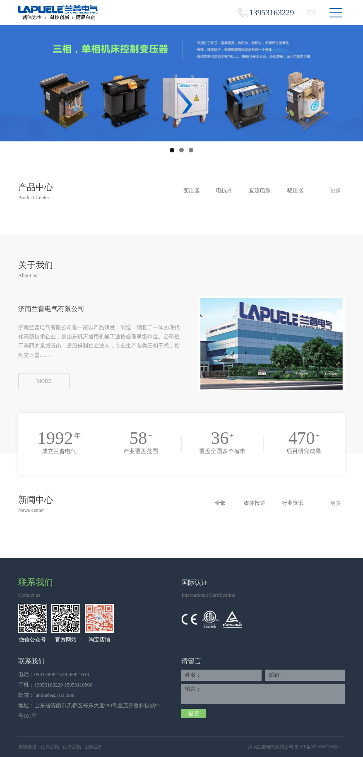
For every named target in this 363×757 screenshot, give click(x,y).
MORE (43, 381)
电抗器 (224, 190)
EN (311, 12)
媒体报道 (254, 503)
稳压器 (295, 190)
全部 (220, 503)
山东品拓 (50, 746)
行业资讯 (292, 503)
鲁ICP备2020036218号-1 (318, 746)
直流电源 (260, 190)
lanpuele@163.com (54, 695)
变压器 (191, 190)
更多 (335, 190)
